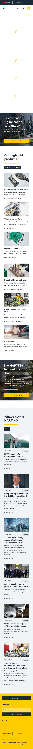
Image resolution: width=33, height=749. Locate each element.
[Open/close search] (17, 8)
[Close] (29, 2)
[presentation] (18, 2)
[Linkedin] (4, 726)
